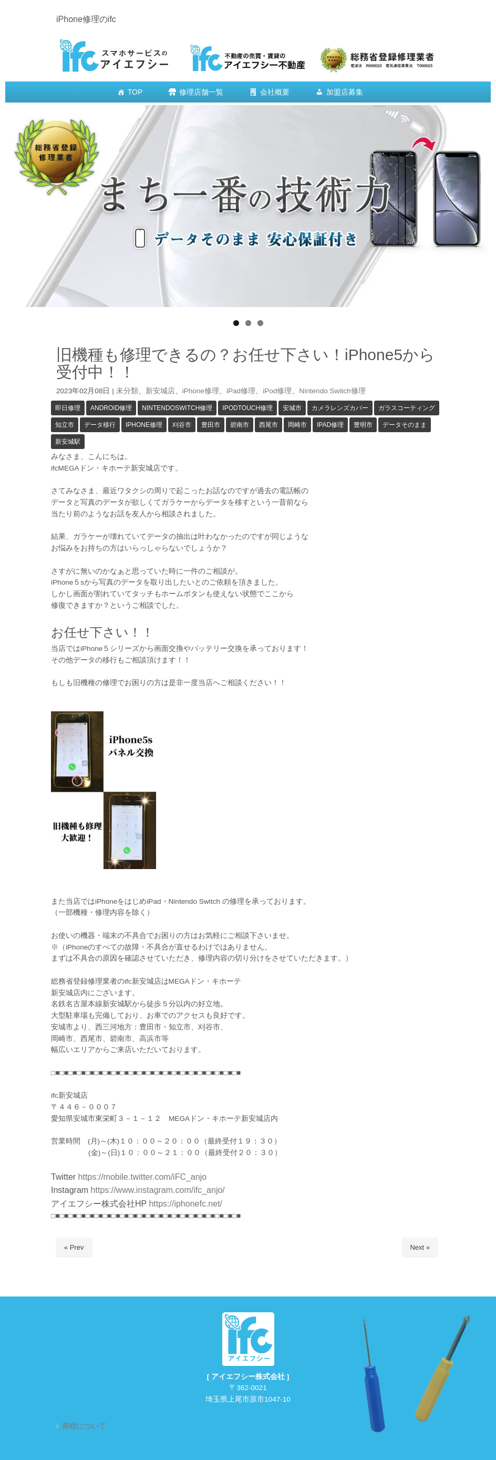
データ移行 (100, 424)
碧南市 (239, 424)
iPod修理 (277, 391)
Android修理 (111, 408)
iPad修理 (240, 391)
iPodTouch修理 (247, 408)
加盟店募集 (344, 92)
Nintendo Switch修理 (332, 391)
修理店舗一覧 (201, 92)
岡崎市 (297, 424)
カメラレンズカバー (340, 408)
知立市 (64, 424)
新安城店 (160, 391)
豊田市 (210, 424)
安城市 (292, 408)
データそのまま (405, 424)
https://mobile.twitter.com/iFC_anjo (142, 1176)
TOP (135, 92)
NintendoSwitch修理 (177, 408)
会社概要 (275, 92)
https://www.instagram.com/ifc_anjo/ (156, 1190)
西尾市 (268, 424)
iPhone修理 (200, 391)
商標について (84, 1426)
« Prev (74, 1247)
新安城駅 (67, 441)
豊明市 (363, 424)
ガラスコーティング (406, 408)
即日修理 (67, 408)
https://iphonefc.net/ (185, 1203)
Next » (420, 1247)
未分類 (127, 391)
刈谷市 (181, 424)
